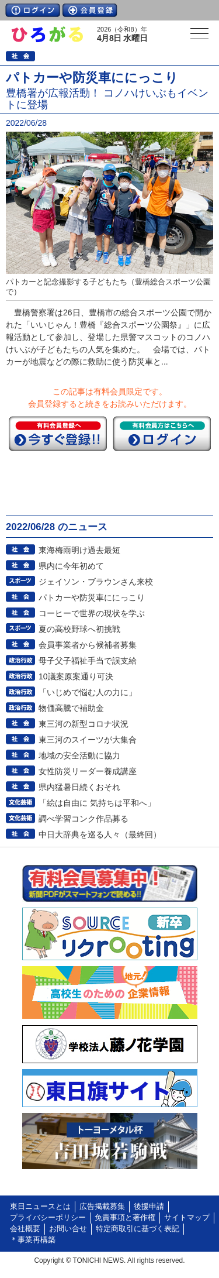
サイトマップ (187, 1218)
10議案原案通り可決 (76, 676)
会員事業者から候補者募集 (88, 645)
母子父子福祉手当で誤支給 (88, 660)
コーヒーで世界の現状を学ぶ (92, 613)
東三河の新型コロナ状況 (83, 724)
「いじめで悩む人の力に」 (88, 692)
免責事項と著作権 (125, 1218)
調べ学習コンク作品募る (83, 818)
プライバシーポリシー (48, 1218)
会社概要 (25, 1229)
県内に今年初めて (71, 566)
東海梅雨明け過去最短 (79, 550)
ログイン (32, 10)
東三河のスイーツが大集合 (88, 739)
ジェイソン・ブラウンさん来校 (96, 581)
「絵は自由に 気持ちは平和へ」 (97, 803)
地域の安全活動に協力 (79, 755)
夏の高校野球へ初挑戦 (79, 629)
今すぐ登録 (58, 433)
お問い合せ (68, 1229)
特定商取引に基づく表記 (137, 1229)
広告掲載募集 (102, 1207)
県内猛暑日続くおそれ (79, 787)
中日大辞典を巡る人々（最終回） (100, 834)
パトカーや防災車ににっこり (92, 597)
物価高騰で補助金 (71, 708)
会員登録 (89, 10)
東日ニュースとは (40, 1207)
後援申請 (149, 1207)
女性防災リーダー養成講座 (88, 771)
